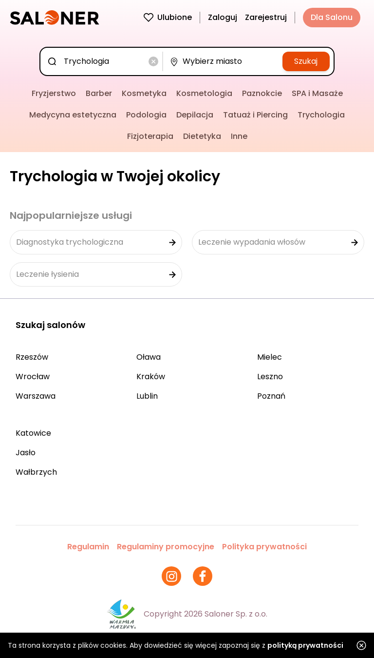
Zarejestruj (266, 17)
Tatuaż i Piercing (255, 114)
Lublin (147, 396)
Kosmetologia (204, 93)
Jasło (26, 452)
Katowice (33, 433)
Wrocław (33, 376)
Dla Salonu (332, 17)
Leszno (270, 376)
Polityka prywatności (264, 546)
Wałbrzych (36, 472)
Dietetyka (202, 136)
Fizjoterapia (150, 136)
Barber (99, 93)
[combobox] (103, 61)
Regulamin (88, 546)
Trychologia (321, 114)
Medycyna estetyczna (72, 114)
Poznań (271, 396)
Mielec (269, 357)
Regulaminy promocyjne (165, 546)
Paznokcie (262, 93)
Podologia (146, 114)
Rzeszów (32, 357)
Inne (239, 136)
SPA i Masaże (317, 93)
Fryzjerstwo (54, 93)
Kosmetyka (144, 93)
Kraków (150, 376)
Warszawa (36, 396)
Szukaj (306, 61)
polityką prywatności (305, 645)
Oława (148, 357)
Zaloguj (222, 17)
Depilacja (194, 114)
